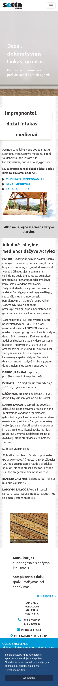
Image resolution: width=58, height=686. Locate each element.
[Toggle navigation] (51, 5)
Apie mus (32, 602)
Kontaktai (32, 614)
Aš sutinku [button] (29, 678)
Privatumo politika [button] (15, 670)
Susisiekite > (46, 596)
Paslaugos (32, 606)
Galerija (32, 610)
